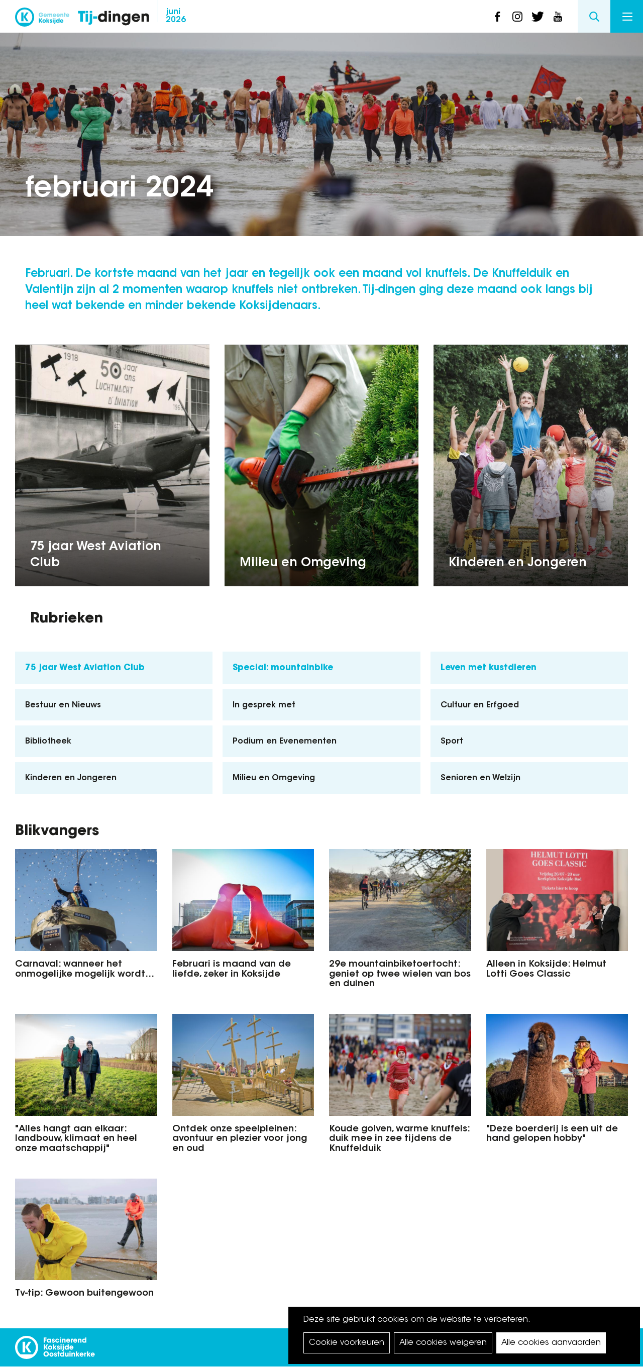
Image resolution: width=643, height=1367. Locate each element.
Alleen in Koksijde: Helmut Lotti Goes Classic (546, 969)
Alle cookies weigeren (443, 1343)
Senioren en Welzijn (480, 778)
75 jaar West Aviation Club (95, 555)
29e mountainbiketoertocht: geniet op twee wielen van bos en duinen (400, 974)
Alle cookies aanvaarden (551, 1343)
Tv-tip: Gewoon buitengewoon (84, 1293)
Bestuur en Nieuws (63, 705)
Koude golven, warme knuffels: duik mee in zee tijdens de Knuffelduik (399, 1139)
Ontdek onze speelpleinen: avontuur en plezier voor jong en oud (239, 1139)
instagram (517, 16)
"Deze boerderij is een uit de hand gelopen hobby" (552, 1134)
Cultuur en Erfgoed (480, 705)
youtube (558, 16)
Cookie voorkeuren (346, 1343)
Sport (452, 742)
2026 (176, 16)
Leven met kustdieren (489, 668)
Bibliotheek (48, 742)
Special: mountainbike (283, 668)
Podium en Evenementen (285, 742)
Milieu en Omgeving (303, 563)
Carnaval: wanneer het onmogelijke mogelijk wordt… (84, 969)
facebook (497, 16)
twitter (537, 16)
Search (594, 16)
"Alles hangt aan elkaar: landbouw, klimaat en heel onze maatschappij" (76, 1139)
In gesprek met (264, 705)
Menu (627, 17)
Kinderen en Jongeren (518, 563)
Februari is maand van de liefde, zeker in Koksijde (231, 969)
